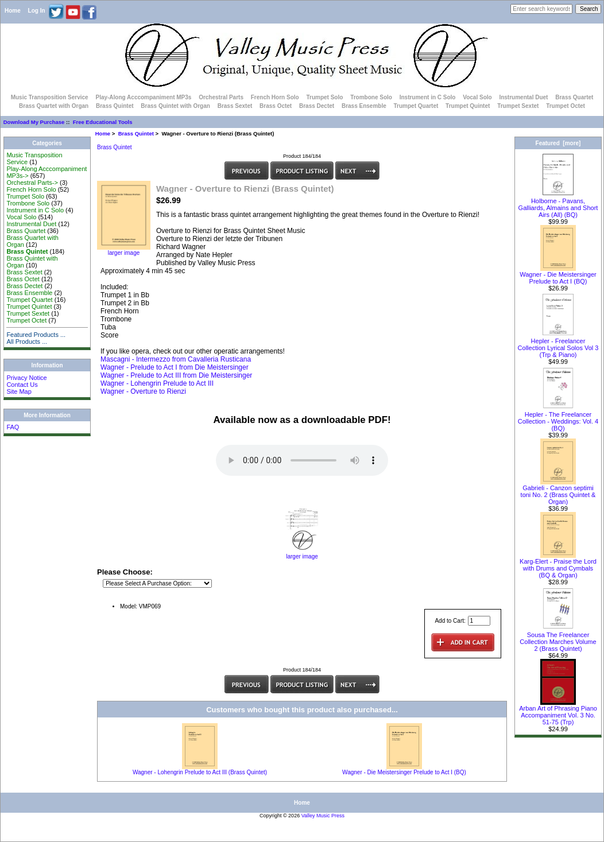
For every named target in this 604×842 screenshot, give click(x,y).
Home (13, 10)
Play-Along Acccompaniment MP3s (143, 97)
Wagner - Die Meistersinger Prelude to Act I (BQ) (404, 772)
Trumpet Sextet (518, 106)
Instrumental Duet (523, 97)
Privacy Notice (26, 377)
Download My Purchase (34, 122)
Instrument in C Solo (428, 97)
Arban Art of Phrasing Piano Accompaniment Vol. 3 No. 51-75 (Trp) (558, 712)
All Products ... (26, 341)
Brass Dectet (316, 106)
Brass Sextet (235, 106)
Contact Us (21, 384)
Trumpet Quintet (468, 106)
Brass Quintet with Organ (175, 106)
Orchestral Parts (221, 97)
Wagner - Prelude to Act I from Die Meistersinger (174, 367)
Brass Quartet (574, 97)
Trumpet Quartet (416, 106)
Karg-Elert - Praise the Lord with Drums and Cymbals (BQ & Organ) (558, 565)
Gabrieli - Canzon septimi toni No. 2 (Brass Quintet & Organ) (558, 492)
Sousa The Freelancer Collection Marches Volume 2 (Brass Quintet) (558, 639)
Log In (36, 10)
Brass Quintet (136, 133)
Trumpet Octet (565, 106)
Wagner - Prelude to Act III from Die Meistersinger (176, 375)
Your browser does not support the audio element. (302, 460)
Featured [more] (558, 143)
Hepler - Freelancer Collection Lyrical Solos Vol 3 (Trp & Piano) (558, 345)
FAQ (12, 427)
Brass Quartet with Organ (53, 106)
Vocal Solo (477, 97)
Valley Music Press (322, 815)
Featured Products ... (35, 334)
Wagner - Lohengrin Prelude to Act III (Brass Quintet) (200, 772)
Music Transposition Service (49, 97)
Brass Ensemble (364, 106)
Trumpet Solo (324, 97)
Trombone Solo (371, 97)
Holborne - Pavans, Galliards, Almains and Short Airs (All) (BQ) (558, 205)
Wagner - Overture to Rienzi (143, 391)
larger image (302, 554)
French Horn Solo (275, 97)
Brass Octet (276, 106)
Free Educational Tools (103, 122)
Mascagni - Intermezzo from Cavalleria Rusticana (175, 359)
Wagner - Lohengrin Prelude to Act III (157, 383)
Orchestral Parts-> (32, 182)
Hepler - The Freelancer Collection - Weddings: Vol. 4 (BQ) (558, 418)
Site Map (18, 391)
